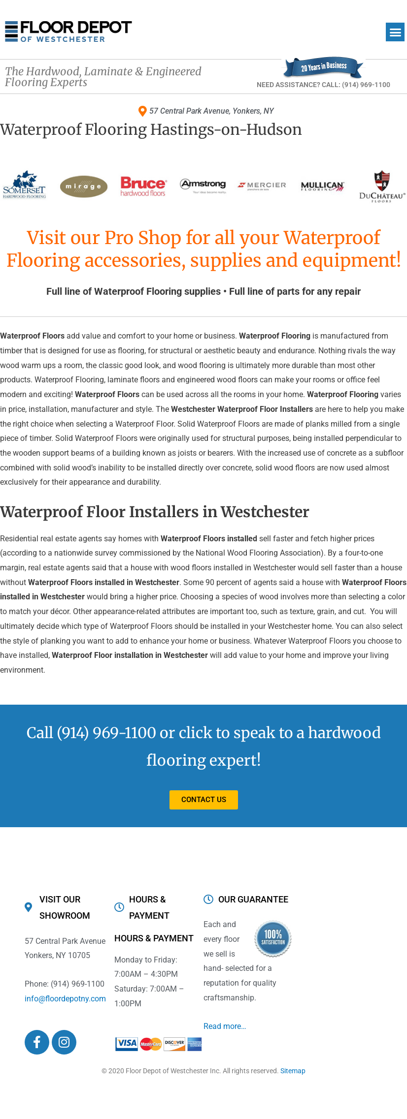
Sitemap (292, 1071)
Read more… (225, 1026)
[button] (395, 32)
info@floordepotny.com (65, 998)
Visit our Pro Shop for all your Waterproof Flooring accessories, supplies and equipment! (203, 249)
